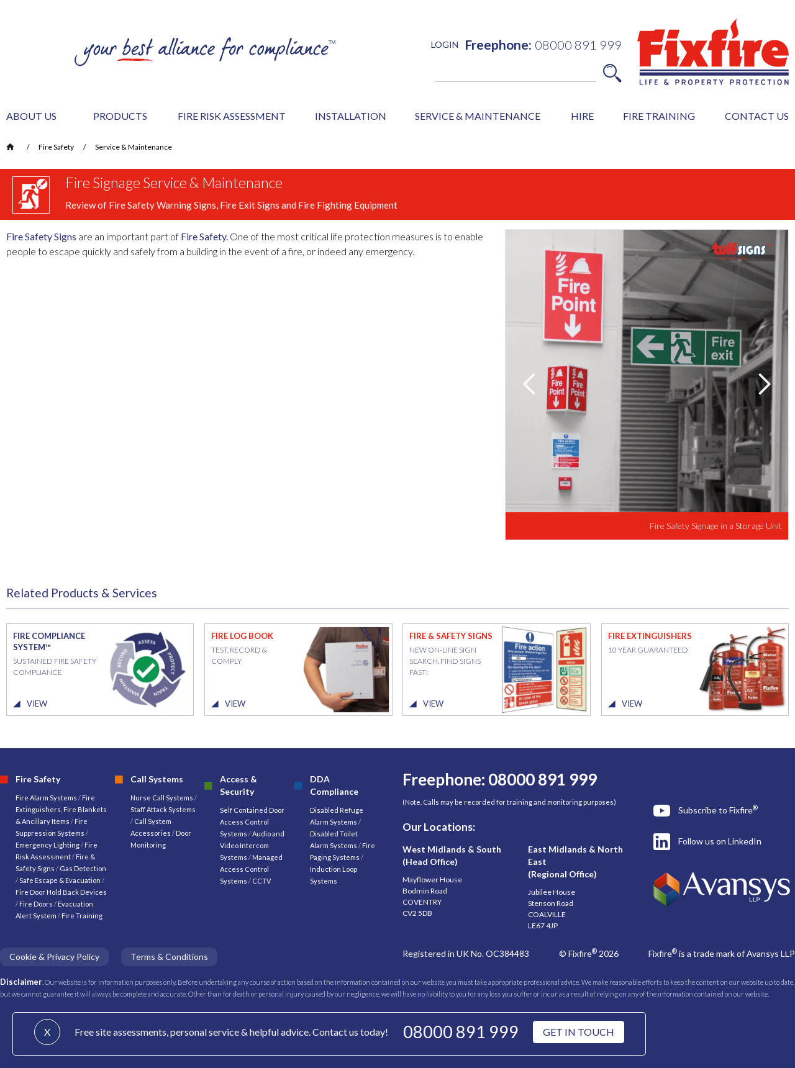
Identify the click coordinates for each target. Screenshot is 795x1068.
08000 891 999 (461, 1031)
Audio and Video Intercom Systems (252, 845)
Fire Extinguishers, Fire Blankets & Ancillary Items (61, 809)
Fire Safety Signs (41, 236)
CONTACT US (757, 116)
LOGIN (444, 44)
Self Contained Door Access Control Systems (252, 822)
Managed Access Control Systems (251, 869)
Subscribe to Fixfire (718, 809)
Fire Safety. (204, 236)
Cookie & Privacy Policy (54, 956)
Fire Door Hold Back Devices (61, 892)
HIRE (582, 116)
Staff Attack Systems (163, 809)
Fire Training (81, 916)
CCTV (261, 881)
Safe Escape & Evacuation (60, 880)
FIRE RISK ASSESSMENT (232, 116)
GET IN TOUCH (578, 1032)
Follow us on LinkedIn (719, 841)
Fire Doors (36, 904)
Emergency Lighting (48, 845)
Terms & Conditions (169, 956)
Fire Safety (56, 147)
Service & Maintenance (133, 147)
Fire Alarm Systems (46, 798)
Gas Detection (83, 868)
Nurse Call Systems (162, 798)
